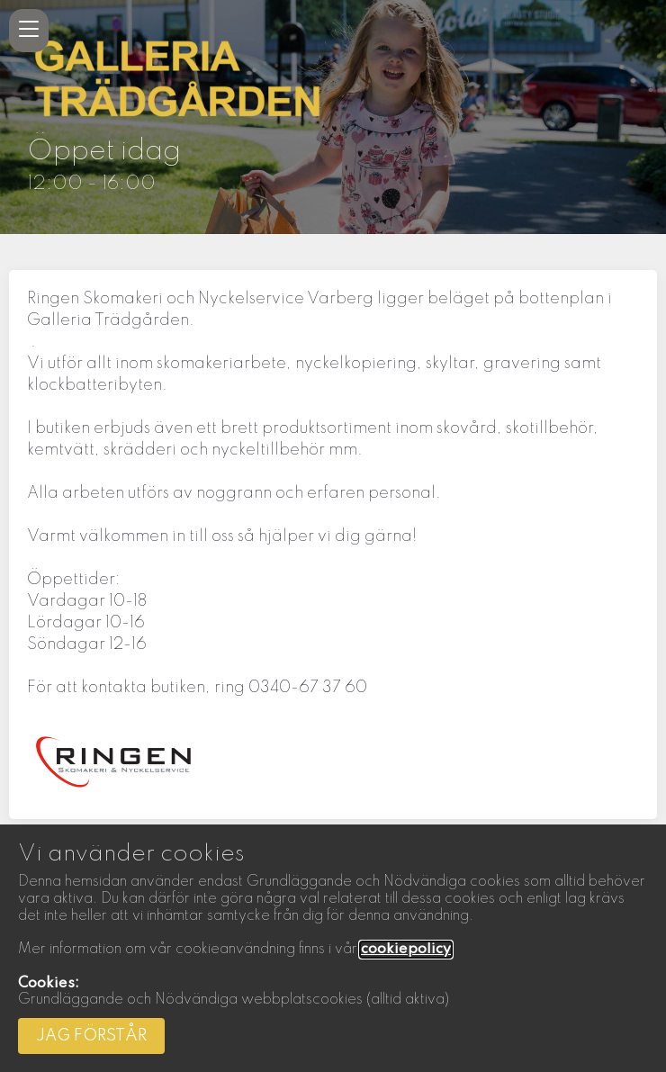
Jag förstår (91, 1036)
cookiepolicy (406, 949)
